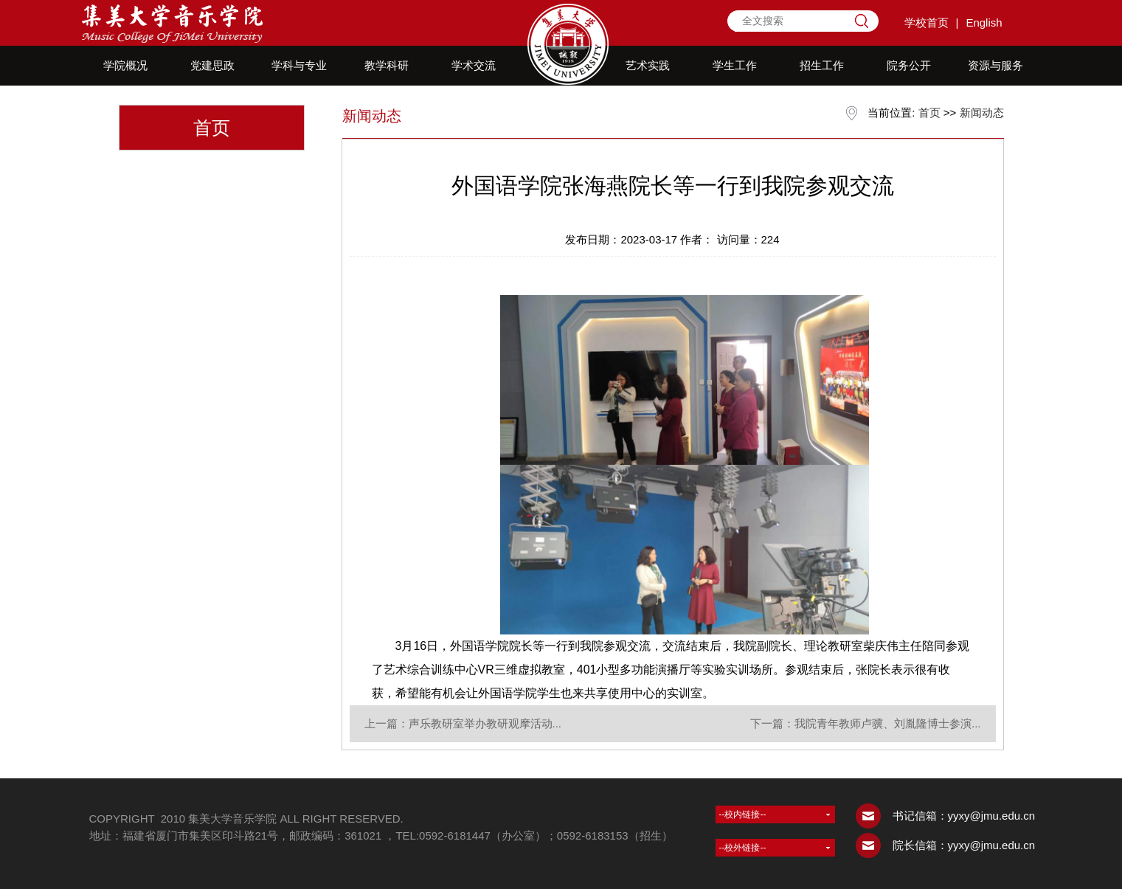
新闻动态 (982, 112)
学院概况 (125, 65)
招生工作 (822, 65)
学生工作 (735, 65)
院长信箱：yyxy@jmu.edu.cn (964, 845)
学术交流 (473, 65)
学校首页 (926, 22)
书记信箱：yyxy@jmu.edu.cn (964, 815)
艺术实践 (648, 65)
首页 (929, 112)
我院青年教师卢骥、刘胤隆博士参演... (887, 723)
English (984, 22)
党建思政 (212, 65)
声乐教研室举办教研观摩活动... (485, 723)
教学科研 (386, 65)
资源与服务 (995, 65)
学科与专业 (299, 65)
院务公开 (909, 65)
